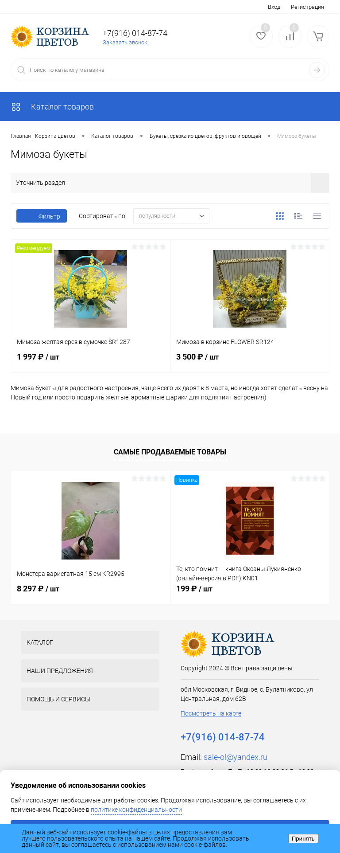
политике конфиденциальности (136, 809)
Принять (303, 838)
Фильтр (41, 216)
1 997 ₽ (90, 362)
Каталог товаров (52, 106)
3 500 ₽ (250, 362)
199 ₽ (194, 588)
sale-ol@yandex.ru (235, 757)
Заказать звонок (125, 42)
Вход (274, 7)
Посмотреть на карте (211, 713)
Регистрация (307, 7)
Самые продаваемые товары (170, 452)
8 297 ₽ (38, 588)
